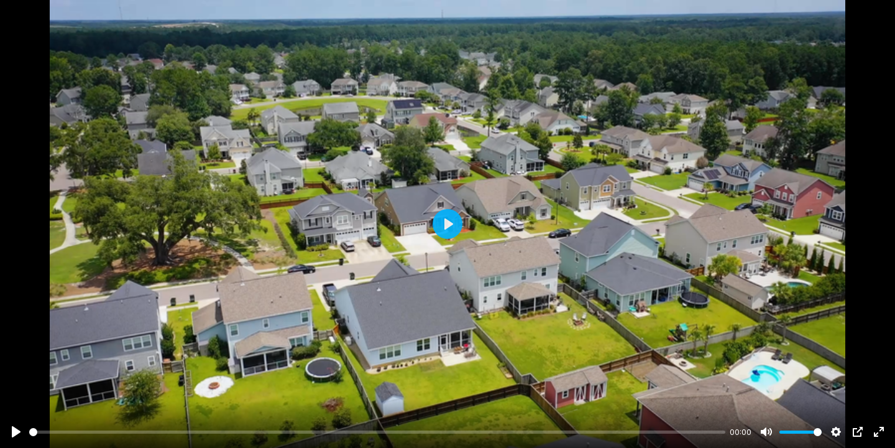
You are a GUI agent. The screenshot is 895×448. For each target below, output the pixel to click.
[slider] (377, 432)
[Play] (16, 432)
